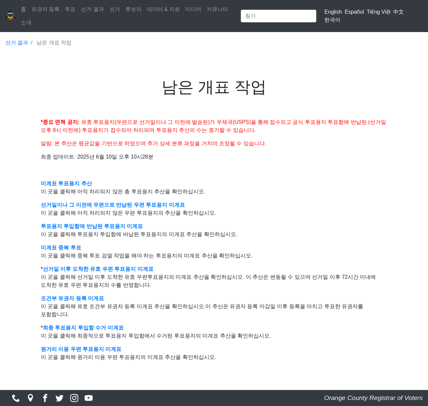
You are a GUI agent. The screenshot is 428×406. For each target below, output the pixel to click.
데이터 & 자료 (163, 9)
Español (354, 12)
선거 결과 (92, 9)
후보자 (133, 9)
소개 (26, 22)
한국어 (332, 20)
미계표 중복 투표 (62, 247)
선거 (114, 9)
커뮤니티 (217, 9)
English (333, 12)
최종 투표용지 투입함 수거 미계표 (83, 328)
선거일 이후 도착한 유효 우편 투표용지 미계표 (98, 269)
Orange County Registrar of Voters (373, 397)
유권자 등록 (45, 9)
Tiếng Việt (379, 12)
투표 (70, 9)
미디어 (193, 9)
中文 (398, 12)
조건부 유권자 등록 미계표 (72, 298)
